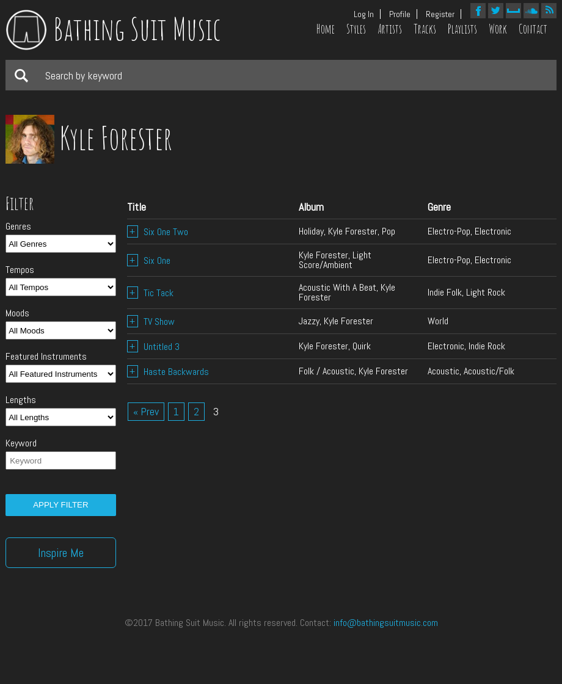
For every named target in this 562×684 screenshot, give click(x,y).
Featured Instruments (46, 357)
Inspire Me (61, 553)
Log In (364, 14)
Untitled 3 (153, 346)
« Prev (146, 411)
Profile (400, 14)
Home (325, 29)
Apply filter (60, 504)
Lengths (20, 400)
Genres (18, 226)
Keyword (21, 443)
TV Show (151, 321)
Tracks (425, 29)
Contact (533, 29)
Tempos (19, 270)
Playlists (462, 29)
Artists (390, 29)
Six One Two (157, 231)
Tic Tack (150, 292)
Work (498, 29)
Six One (148, 260)
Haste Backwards (168, 371)
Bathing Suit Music (113, 28)
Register (440, 14)
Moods (17, 313)
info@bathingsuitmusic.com (386, 622)
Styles (356, 29)
